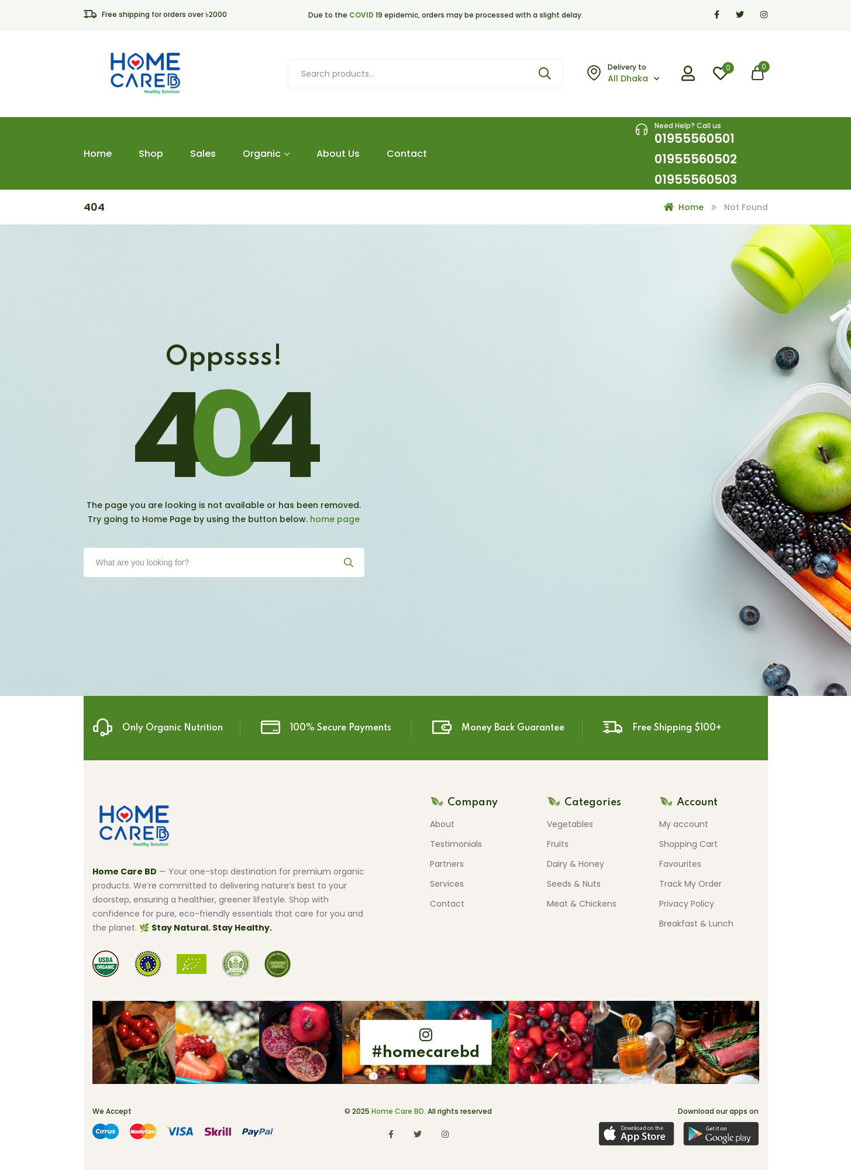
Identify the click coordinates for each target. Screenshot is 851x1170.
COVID (361, 15)
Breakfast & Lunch (696, 923)
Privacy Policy (686, 904)
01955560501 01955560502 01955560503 (695, 159)
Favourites (680, 864)
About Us (338, 153)
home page (335, 519)
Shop (151, 153)
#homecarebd (425, 1053)
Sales (203, 153)
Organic (266, 153)
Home (98, 153)
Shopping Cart (688, 844)
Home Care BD (397, 1111)
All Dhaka (628, 78)
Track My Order (690, 884)
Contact (407, 153)
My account (683, 824)
